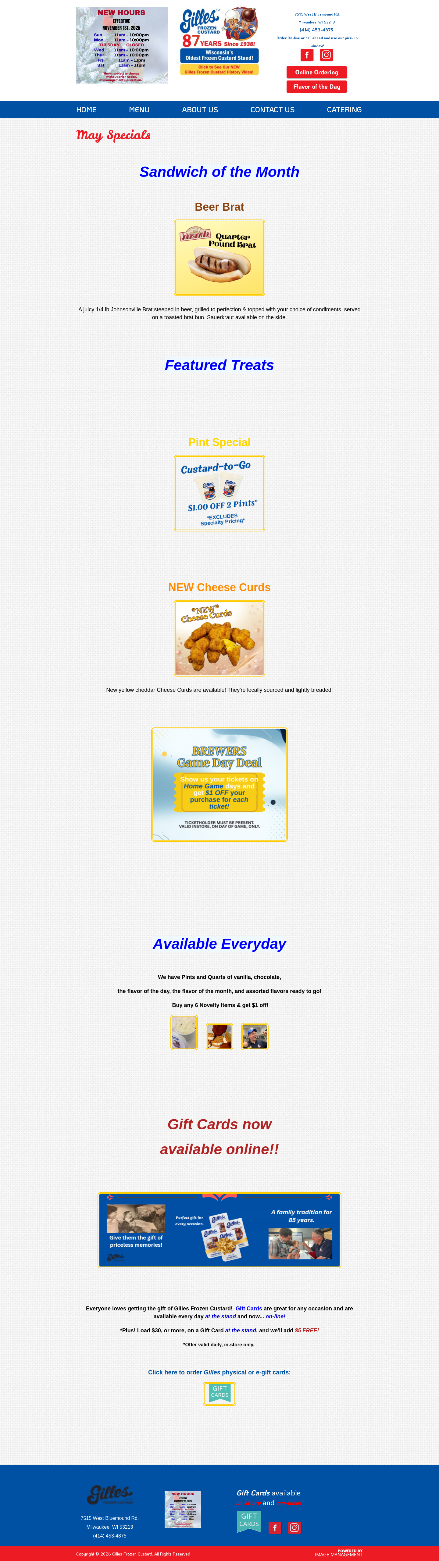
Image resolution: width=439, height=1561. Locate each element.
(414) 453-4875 (316, 30)
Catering (344, 109)
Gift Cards (252, 1492)
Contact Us (273, 109)
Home (86, 109)
